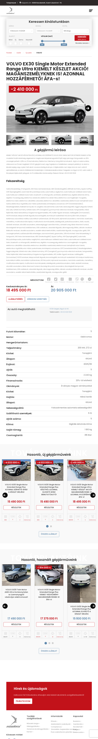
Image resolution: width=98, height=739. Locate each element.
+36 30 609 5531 (66, 312)
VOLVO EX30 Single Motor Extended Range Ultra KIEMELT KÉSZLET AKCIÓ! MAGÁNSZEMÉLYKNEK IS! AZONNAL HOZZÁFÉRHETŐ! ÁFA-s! (81, 491)
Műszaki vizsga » (33, 725)
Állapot (12, 36)
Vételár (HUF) (47, 36)
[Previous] (5, 495)
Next (91, 140)
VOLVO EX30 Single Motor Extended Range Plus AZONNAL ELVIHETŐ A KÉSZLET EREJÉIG (81, 611)
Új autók (29, 53)
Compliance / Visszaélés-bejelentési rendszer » (63, 729)
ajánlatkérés (16, 299)
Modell (38, 26)
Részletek (16, 508)
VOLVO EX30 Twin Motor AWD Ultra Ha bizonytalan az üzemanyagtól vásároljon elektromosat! (16, 594)
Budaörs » (77, 723)
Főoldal (9, 53)
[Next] (93, 495)
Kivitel (64, 26)
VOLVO (39, 53)
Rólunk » (54, 723)
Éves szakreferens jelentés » (61, 733)
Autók (19, 53)
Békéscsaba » (85, 730)
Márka (11, 26)
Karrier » (29, 732)
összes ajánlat (49, 534)
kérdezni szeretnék (39, 299)
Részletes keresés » (82, 43)
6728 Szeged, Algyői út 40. (59, 309)
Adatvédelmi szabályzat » (60, 725)
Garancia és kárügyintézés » (37, 730)
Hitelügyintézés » (33, 727)
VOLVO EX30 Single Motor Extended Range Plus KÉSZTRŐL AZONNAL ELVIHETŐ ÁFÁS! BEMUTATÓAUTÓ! (49, 490)
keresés (82, 38)
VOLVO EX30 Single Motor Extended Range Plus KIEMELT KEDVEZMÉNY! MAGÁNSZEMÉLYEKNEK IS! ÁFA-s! (49, 595)
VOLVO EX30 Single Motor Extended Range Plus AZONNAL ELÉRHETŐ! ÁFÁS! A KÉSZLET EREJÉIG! (16, 489)
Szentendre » (78, 725)
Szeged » (76, 730)
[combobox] (21, 30)
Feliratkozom (23, 702)
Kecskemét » (77, 728)
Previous (9, 140)
